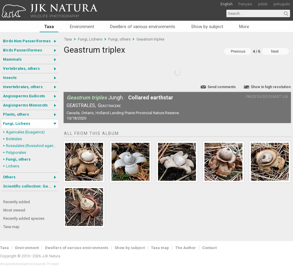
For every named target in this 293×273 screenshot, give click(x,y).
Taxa (49, 26)
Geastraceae (109, 105)
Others (9, 177)
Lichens (12, 166)
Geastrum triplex (150, 39)
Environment (82, 26)
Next (275, 51)
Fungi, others (18, 159)
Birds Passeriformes (22, 50)
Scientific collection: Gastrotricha (30, 186)
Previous (238, 51)
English (226, 4)
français (245, 4)
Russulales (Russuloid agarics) (32, 145)
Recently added (16, 202)
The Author (185, 247)
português (281, 4)
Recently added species (23, 218)
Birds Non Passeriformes (27, 41)
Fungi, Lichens (16, 123)
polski (263, 4)
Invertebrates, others (23, 87)
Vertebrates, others (21, 68)
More (244, 26)
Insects (10, 77)
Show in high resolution (271, 87)
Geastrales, (81, 105)
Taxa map (11, 226)
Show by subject (207, 26)
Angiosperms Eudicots (24, 96)
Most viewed (14, 210)
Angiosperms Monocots (25, 105)
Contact (209, 247)
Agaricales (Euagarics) (25, 132)
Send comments (221, 87)
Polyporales (16, 152)
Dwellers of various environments (142, 26)
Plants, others (16, 114)
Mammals (12, 59)
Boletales (14, 139)
